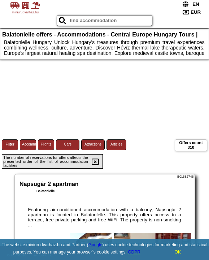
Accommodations (29, 144)
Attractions (92, 144)
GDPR (134, 252)
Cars (67, 144)
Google (95, 244)
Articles (116, 144)
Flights (46, 144)
